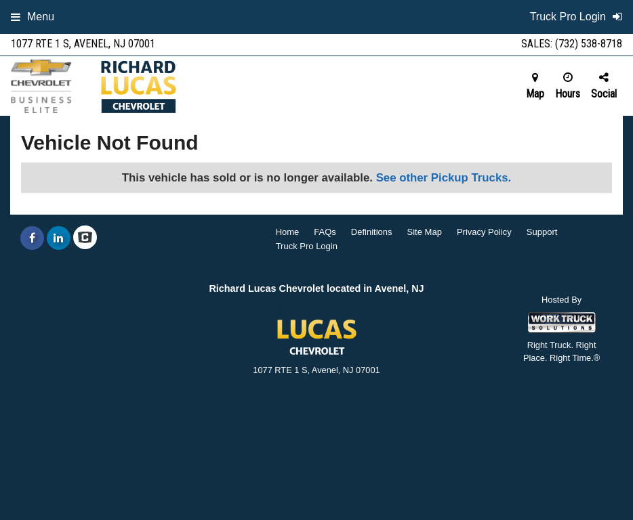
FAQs (325, 232)
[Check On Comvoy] (85, 238)
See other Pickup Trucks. (444, 177)
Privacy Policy (484, 232)
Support (542, 232)
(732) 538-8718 (588, 43)
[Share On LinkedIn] (58, 238)
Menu (32, 16)
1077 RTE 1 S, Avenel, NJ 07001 (83, 43)
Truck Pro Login (307, 246)
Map (535, 86)
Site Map (424, 232)
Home (288, 232)
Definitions (371, 232)
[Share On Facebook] (32, 238)
